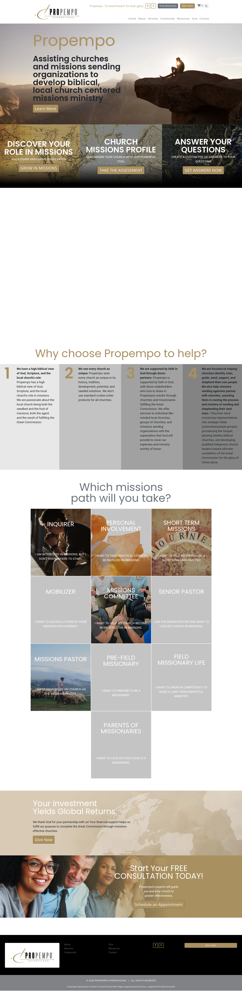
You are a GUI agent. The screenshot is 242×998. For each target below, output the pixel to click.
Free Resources (168, 5)
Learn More (45, 110)
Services (68, 955)
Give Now (43, 845)
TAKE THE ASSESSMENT (120, 172)
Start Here (187, 5)
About (142, 18)
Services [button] (153, 18)
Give (194, 18)
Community (70, 959)
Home (132, 18)
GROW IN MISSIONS (38, 170)
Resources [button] (183, 18)
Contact (204, 18)
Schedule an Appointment (159, 911)
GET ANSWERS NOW (203, 172)
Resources (114, 955)
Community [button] (167, 18)
